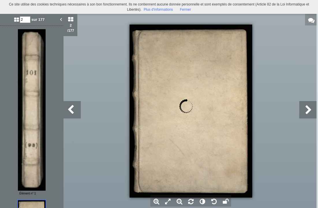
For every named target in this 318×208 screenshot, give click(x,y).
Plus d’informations (158, 10)
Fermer (185, 10)
